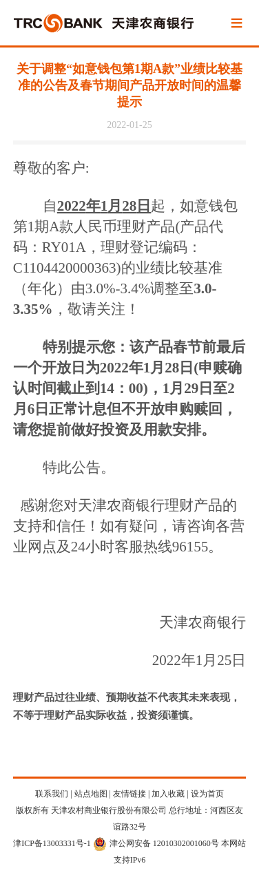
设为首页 (207, 794)
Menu (236, 24)
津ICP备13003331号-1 (52, 843)
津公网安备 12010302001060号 (156, 843)
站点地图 (90, 794)
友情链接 (129, 794)
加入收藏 (168, 794)
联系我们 (51, 794)
